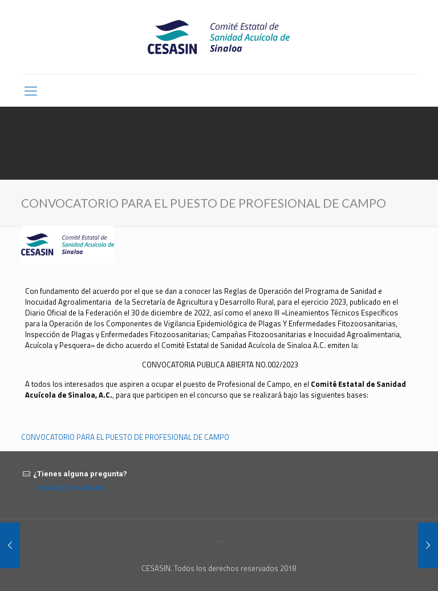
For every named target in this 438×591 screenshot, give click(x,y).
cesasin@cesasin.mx (70, 487)
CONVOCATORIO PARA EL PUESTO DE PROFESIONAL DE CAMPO (125, 437)
